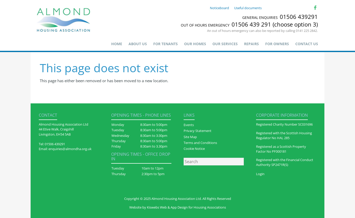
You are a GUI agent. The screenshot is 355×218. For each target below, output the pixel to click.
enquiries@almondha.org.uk (70, 149)
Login (260, 174)
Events (189, 125)
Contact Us (306, 43)
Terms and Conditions (200, 142)
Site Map (190, 137)
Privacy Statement (197, 130)
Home (116, 43)
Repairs (251, 43)
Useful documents (248, 8)
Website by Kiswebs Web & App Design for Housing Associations (177, 207)
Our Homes (195, 43)
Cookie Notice (194, 148)
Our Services (225, 43)
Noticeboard (219, 8)
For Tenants (165, 43)
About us (138, 43)
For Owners (277, 43)
